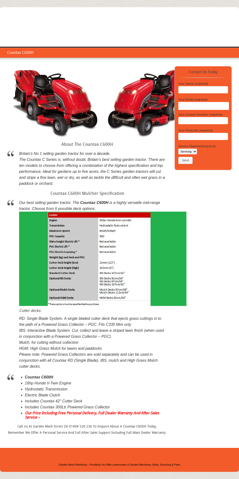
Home (153, 32)
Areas (202, 32)
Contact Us (222, 32)
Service (169, 32)
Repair (187, 32)
